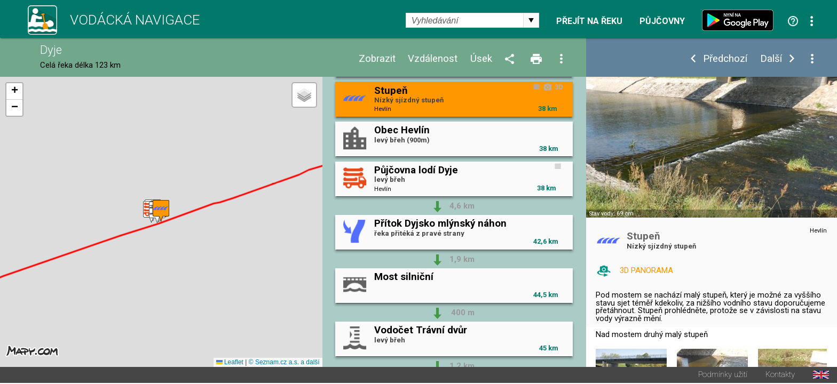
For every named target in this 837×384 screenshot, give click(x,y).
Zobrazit (377, 59)
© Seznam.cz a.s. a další (284, 363)
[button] (161, 211)
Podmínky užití (722, 376)
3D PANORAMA (646, 270)
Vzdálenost (432, 59)
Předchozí (725, 59)
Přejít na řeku (589, 21)
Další (771, 59)
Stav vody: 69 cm (611, 213)
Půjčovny (662, 21)
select (531, 20)
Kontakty (780, 376)
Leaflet (229, 363)
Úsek (481, 59)
